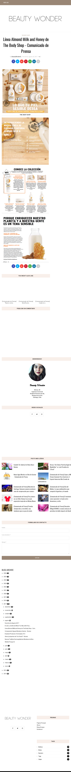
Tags (39, 756)
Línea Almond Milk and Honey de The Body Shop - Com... (20, 628)
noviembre (8, 610)
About (38, 725)
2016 (5, 670)
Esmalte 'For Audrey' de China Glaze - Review (24, 466)
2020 (5, 593)
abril (6, 656)
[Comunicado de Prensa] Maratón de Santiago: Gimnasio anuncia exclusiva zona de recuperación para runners (24, 489)
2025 (5, 576)
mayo (6, 652)
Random (40, 753)
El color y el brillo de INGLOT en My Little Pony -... (18, 625)
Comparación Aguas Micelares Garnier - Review (18, 631)
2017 (5, 604)
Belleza (40, 747)
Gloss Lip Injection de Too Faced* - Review (16, 636)
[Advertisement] (35, 437)
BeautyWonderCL (16, 56)
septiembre (8, 617)
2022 (5, 587)
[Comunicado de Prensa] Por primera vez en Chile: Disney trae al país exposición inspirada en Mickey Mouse (25, 498)
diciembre (8, 607)
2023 (5, 583)
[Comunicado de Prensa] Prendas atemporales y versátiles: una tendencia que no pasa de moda (23, 508)
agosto (7, 620)
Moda (40, 750)
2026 (5, 573)
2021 (5, 590)
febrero (7, 662)
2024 (5, 580)
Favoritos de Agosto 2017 (12, 623)
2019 (5, 597)
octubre (7, 613)
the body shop (26, 35)
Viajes (40, 759)
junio (6, 649)
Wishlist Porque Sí (10, 642)
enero (6, 666)
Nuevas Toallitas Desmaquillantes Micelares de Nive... (19, 639)
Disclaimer (40, 729)
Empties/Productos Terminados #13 (15, 634)
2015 (5, 673)
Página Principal (41, 723)
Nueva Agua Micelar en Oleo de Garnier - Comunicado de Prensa (25, 475)
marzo (7, 659)
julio (6, 645)
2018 (5, 600)
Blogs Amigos (40, 727)
